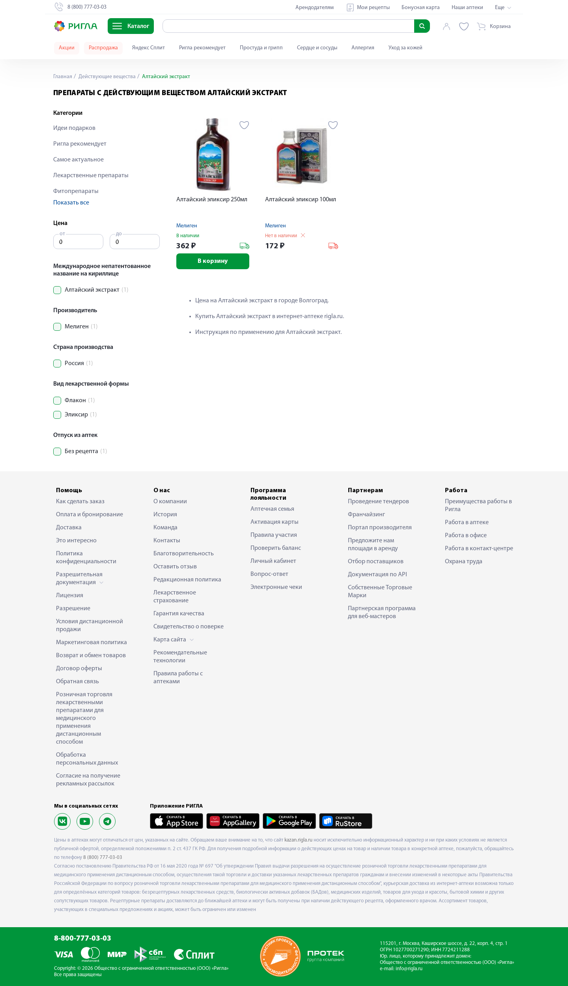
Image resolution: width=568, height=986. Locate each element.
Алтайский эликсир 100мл (300, 200)
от (62, 234)
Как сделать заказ (80, 502)
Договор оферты (79, 668)
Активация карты (274, 522)
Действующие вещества (106, 77)
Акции (67, 48)
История (165, 515)
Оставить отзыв (175, 567)
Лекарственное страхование (174, 597)
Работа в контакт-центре (479, 548)
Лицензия (69, 595)
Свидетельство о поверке (188, 627)
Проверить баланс (275, 548)
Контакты (166, 541)
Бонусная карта (421, 8)
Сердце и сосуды (317, 48)
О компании (170, 502)
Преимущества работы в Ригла (478, 506)
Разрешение (73, 608)
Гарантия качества (178, 614)
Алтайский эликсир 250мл (211, 200)
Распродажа (103, 48)
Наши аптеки (467, 8)
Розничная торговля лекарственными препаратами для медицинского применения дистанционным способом (84, 718)
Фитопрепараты (76, 191)
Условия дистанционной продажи (89, 626)
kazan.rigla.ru (298, 840)
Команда (165, 528)
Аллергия (362, 48)
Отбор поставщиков (376, 562)
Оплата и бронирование (89, 515)
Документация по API (377, 575)
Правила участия (273, 535)
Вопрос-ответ (269, 574)
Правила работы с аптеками (178, 678)
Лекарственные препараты (91, 175)
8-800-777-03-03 (82, 939)
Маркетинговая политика (91, 642)
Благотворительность (183, 554)
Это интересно (76, 541)
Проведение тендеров (378, 502)
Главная (62, 77)
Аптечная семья (272, 509)
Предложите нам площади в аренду (373, 545)
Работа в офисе (466, 535)
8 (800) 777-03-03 (102, 857)
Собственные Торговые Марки (380, 592)
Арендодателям (314, 8)
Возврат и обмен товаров (91, 655)
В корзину (213, 261)
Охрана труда (463, 562)
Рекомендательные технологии (180, 657)
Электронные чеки (276, 587)
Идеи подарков (74, 128)
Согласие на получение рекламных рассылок (88, 780)
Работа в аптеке (467, 522)
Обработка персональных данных (87, 759)
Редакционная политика (187, 580)
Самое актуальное (78, 160)
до (119, 234)
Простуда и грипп (261, 48)
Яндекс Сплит (148, 48)
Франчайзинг (366, 515)
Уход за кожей (405, 48)
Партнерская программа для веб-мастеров (382, 612)
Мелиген (186, 226)
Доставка (69, 528)
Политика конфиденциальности (86, 558)
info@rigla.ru (409, 968)
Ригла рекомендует (202, 48)
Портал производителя (380, 528)
